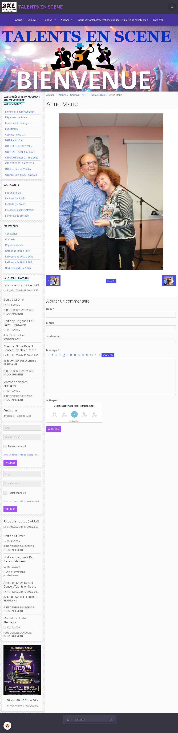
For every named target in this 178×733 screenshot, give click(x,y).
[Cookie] (7, 726)
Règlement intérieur (16, 117)
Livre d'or (158, 20)
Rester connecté (14, 446)
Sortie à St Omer (14, 299)
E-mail (50, 322)
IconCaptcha (73, 421)
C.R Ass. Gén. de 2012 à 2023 (21, 174)
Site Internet (53, 336)
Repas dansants (14, 245)
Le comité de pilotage (17, 215)
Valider (10, 462)
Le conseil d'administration (19, 111)
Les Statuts (11, 129)
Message (51, 350)
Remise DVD (98, 95)
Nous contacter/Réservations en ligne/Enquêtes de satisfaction (113, 20)
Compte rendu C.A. (15, 134)
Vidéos (48, 20)
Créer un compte (10, 455)
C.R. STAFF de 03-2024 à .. (19, 146)
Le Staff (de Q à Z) (15, 204)
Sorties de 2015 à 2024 (17, 250)
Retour (111, 281)
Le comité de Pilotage (17, 123)
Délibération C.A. (14, 140)
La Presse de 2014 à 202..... (20, 262)
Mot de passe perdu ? (29, 455)
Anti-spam (52, 400)
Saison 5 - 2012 (78, 95)
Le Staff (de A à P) (15, 198)
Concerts (10, 239)
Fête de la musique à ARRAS (21, 285)
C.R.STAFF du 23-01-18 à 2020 (21, 157)
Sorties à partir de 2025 (18, 268)
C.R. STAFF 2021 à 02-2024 (20, 151)
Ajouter (53, 429)
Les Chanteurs (13, 192)
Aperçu (108, 355)
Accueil (19, 20)
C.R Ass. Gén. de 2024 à (18, 169)
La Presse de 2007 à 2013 (19, 256)
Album (32, 20)
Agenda (65, 20)
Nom (49, 309)
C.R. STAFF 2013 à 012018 (19, 163)
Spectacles (11, 233)
